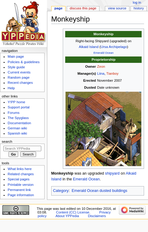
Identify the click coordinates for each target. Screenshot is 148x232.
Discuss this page (83, 8)
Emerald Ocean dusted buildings (99, 191)
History (139, 8)
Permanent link (19, 190)
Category (61, 191)
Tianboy (112, 73)
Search (7, 141)
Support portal (18, 107)
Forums (13, 112)
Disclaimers (97, 216)
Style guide (16, 67)
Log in (137, 2)
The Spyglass (18, 118)
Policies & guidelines (23, 62)
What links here (20, 169)
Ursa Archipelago (114, 47)
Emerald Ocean (103, 52)
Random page (18, 77)
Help (11, 88)
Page (58, 8)
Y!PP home (16, 102)
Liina (100, 73)
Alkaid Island (89, 47)
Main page (16, 56)
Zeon (101, 66)
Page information (21, 195)
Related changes (21, 174)
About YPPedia (67, 216)
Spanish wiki (17, 133)
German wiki (17, 128)
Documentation (19, 123)
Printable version (20, 184)
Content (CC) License (72, 212)
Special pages (18, 179)
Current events (19, 72)
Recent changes (20, 82)
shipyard (112, 173)
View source (117, 8)
